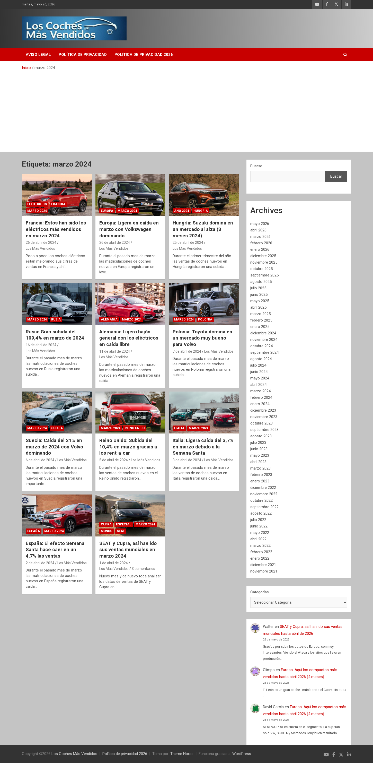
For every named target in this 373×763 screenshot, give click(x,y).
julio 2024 (258, 365)
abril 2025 (258, 307)
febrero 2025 (261, 320)
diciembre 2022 (263, 487)
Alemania (109, 319)
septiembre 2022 (264, 507)
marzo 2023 (260, 468)
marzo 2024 (260, 391)
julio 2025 (258, 288)
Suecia (57, 428)
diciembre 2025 (263, 256)
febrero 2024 (261, 397)
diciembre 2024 (263, 333)
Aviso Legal (38, 54)
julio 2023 (258, 442)
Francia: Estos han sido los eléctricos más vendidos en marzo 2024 (56, 229)
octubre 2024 (261, 346)
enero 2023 (259, 481)
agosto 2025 (261, 281)
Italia (179, 428)
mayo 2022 (259, 532)
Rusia (56, 319)
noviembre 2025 (263, 262)
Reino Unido (135, 428)
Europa (107, 211)
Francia (58, 204)
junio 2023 (259, 449)
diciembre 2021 (263, 564)
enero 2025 (259, 326)
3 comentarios (143, 569)
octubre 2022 (261, 500)
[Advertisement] (186, 109)
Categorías (259, 592)
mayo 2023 (259, 455)
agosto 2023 (261, 436)
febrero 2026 (261, 243)
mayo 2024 (259, 378)
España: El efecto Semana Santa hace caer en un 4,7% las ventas (55, 549)
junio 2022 (259, 526)
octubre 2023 (261, 423)
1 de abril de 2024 (113, 563)
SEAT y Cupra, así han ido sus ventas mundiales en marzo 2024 (128, 549)
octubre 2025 (261, 268)
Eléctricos (37, 204)
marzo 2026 (260, 236)
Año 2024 (181, 211)
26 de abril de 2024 (41, 242)
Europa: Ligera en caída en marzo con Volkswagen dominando (129, 229)
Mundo (106, 531)
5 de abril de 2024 (113, 460)
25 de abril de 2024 (188, 242)
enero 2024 (259, 404)
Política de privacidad (83, 54)
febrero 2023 (261, 474)
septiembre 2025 (264, 275)
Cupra (106, 524)
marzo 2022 (260, 545)
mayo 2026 (259, 223)
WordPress (241, 753)
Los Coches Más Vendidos (74, 753)
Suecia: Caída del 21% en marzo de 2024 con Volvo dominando (54, 446)
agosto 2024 (261, 359)
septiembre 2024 (264, 352)
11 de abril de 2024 (114, 351)
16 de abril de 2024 (41, 345)
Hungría (200, 211)
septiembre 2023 (264, 429)
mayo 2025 (259, 301)
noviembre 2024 (263, 339)
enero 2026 (259, 249)
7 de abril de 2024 (187, 351)
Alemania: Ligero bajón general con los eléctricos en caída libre (128, 338)
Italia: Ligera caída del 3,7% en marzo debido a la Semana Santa (203, 446)
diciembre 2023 (263, 410)
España (33, 531)
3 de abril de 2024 (187, 460)
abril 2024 (258, 384)
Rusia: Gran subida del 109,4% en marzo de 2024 (55, 335)
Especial (123, 524)
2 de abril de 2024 (40, 563)
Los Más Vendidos (40, 248)
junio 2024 (259, 371)
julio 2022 (258, 519)
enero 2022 (259, 558)
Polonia (205, 319)
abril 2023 (258, 461)
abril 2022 (258, 539)
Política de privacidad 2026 (143, 54)
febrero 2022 (261, 552)
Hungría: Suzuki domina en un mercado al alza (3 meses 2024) (203, 229)
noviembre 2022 (263, 494)
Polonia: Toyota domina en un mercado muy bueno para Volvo (202, 338)
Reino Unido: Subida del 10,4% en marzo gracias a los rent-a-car (128, 446)
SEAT (121, 531)
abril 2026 (258, 230)
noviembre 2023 (263, 416)
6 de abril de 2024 (40, 460)
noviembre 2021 (263, 571)
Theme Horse (181, 753)
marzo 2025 (260, 313)
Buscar (256, 166)
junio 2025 (259, 294)
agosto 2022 (261, 513)
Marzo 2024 (37, 211)
